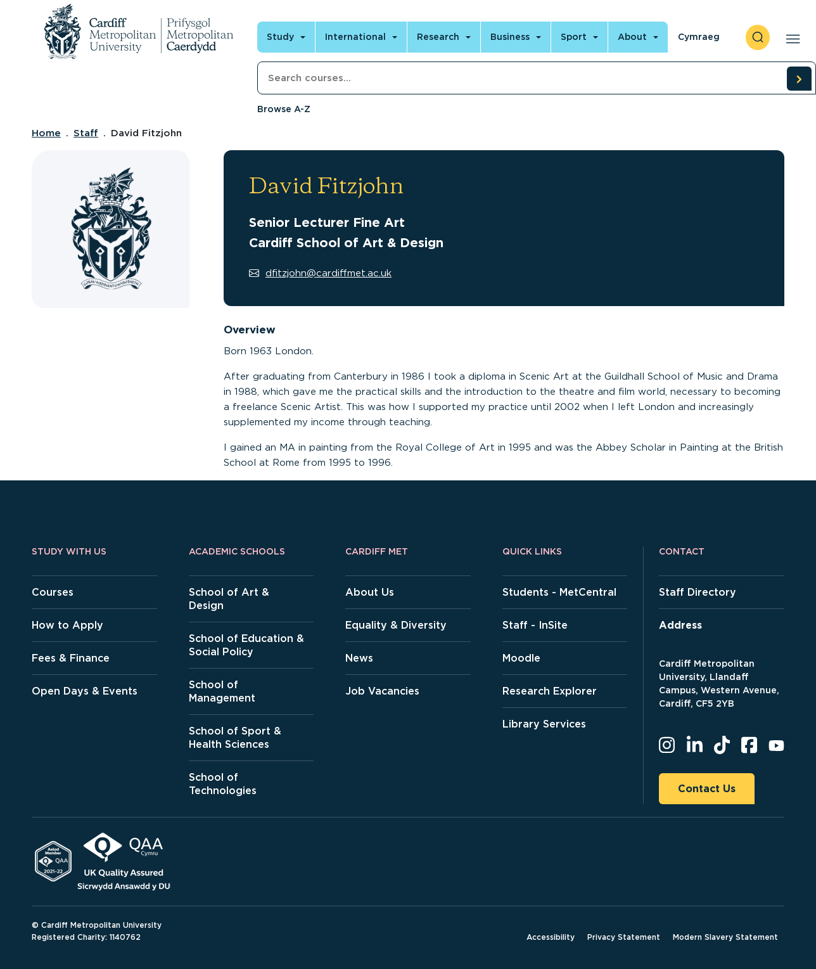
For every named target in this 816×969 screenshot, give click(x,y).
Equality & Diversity (396, 625)
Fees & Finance (71, 658)
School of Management (222, 691)
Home (46, 133)
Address (680, 625)
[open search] (758, 37)
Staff (85, 133)
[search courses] (799, 79)
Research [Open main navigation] (438, 37)
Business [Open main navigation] (510, 37)
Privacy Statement (623, 937)
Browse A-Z (283, 109)
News (359, 658)
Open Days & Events (84, 691)
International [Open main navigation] (355, 37)
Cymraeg (699, 37)
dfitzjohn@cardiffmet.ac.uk (320, 273)
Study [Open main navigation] (280, 37)
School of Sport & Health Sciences (235, 737)
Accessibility (550, 937)
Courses (52, 592)
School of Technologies (223, 784)
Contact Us (707, 789)
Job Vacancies (382, 691)
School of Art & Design (229, 599)
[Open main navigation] (790, 37)
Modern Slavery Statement (725, 937)
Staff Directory (697, 592)
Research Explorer (549, 691)
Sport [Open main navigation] (574, 37)
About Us (369, 592)
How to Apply (67, 625)
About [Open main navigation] (632, 37)
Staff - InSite (535, 625)
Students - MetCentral (559, 592)
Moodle (521, 658)
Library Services (544, 724)
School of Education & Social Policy (246, 645)
